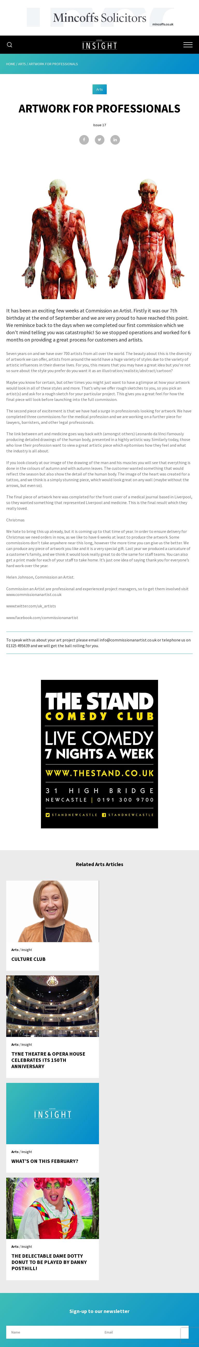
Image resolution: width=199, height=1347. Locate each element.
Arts (22, 64)
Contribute (99, 1279)
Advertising (99, 1250)
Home (10, 64)
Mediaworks (49, 1341)
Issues (99, 1259)
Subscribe (99, 1269)
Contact (100, 1289)
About (99, 1240)
